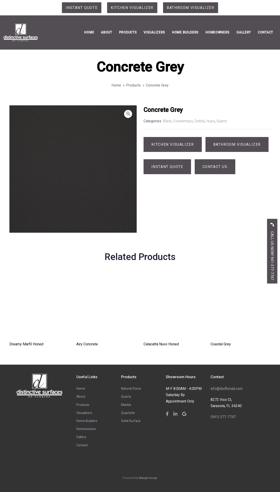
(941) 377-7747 (223, 417)
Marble (126, 405)
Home (80, 388)
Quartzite (128, 413)
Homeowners (86, 429)
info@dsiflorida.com (227, 388)
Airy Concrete (87, 344)
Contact (82, 445)
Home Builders (86, 421)
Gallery (81, 437)
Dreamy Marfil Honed (26, 344)
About (80, 396)
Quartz (126, 396)
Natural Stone (131, 388)
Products (82, 405)
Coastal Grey (221, 344)
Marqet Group (148, 478)
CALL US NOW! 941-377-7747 (272, 249)
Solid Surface (131, 421)
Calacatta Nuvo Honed (161, 344)
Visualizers (84, 413)
